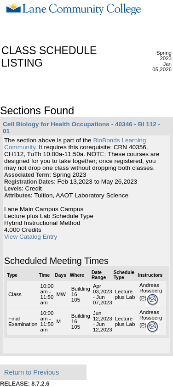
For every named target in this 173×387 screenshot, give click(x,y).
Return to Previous (31, 372)
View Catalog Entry (30, 236)
